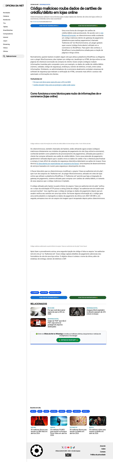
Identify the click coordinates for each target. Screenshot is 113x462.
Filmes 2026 (77, 411)
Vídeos (5, 48)
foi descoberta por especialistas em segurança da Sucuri (57, 163)
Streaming (6, 44)
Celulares (6, 16)
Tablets (5, 27)
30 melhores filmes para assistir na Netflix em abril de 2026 (78, 431)
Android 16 (86, 411)
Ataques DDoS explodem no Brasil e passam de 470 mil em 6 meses (96, 312)
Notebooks (6, 20)
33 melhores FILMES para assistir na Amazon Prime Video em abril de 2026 (58, 432)
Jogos (5, 41)
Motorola (54, 411)
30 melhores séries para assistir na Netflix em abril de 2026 (97, 431)
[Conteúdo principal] (56, 229)
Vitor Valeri (36, 21)
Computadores (8, 34)
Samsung (61, 411)
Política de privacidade (97, 454)
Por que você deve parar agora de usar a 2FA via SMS (52, 82)
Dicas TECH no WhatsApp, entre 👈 (87, 25)
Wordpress (44, 292)
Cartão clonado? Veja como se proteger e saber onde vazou (54, 85)
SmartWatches (8, 30)
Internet (5, 37)
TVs (4, 23)
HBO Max (33, 427)
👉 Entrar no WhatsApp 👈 (68, 340)
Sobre (103, 449)
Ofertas (5, 51)
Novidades (6, 13)
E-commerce (35, 292)
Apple (39, 411)
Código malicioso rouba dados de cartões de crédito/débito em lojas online (65, 10)
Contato (102, 452)
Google (46, 411)
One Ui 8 (33, 411)
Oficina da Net (34, 4)
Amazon (52, 427)
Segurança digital (45, 4)
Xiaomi (69, 411)
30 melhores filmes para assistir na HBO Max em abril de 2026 (39, 431)
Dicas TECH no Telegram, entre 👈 (48, 25)
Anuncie (102, 446)
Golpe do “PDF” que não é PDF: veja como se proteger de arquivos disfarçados (57, 323)
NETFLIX (91, 427)
